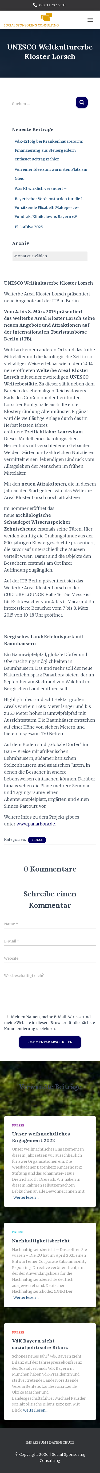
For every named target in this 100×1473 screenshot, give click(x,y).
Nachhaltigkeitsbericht (41, 1241)
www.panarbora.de (36, 824)
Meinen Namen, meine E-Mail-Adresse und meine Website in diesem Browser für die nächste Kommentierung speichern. (49, 1022)
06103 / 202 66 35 (52, 5)
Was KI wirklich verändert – (41, 188)
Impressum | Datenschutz (50, 1442)
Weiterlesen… (26, 1197)
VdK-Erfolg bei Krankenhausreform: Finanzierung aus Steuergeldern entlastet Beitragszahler (49, 150)
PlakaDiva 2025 (29, 226)
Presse (37, 840)
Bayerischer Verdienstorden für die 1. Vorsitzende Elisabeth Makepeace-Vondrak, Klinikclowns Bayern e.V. (49, 207)
